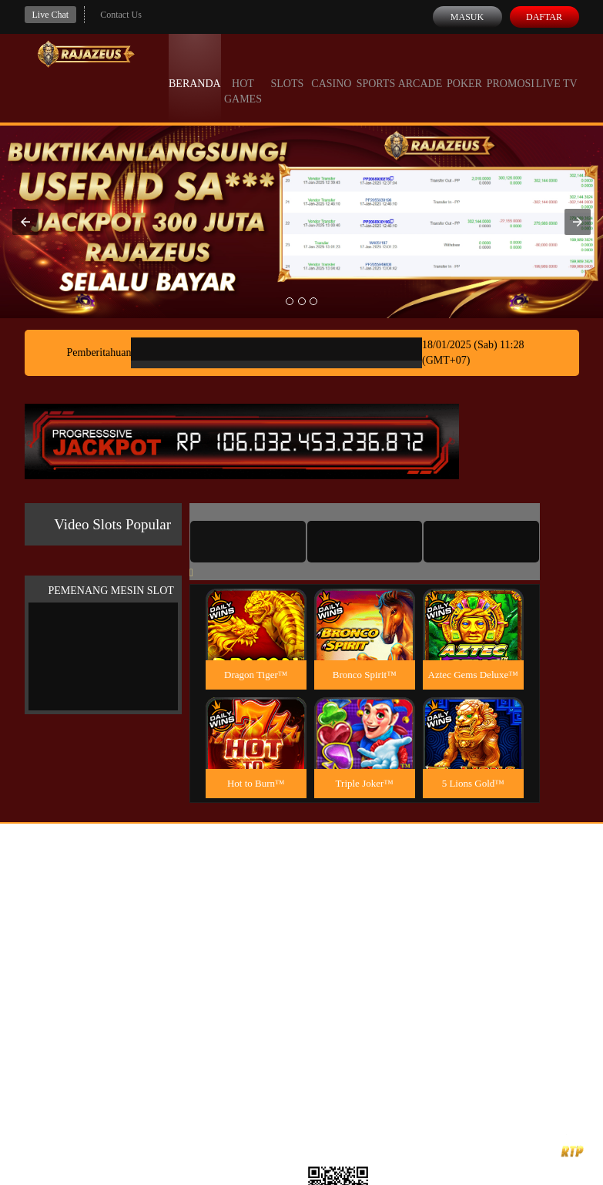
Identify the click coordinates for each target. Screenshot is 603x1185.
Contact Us (121, 14)
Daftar (544, 17)
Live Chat (50, 14)
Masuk (467, 17)
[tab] (248, 541)
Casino (331, 69)
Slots (287, 69)
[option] (289, 301)
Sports (376, 69)
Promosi (510, 69)
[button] (25, 222)
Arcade (420, 69)
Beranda (195, 69)
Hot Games (243, 77)
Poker (464, 69)
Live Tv (557, 69)
